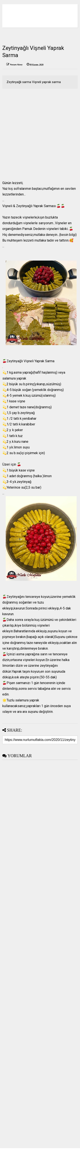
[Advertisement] (39, 134)
